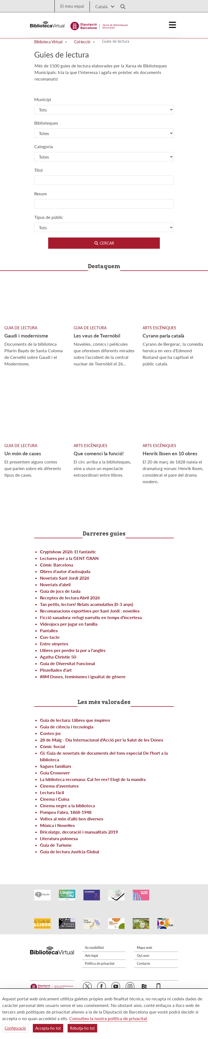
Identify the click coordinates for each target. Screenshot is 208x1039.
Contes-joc (50, 733)
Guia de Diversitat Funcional (67, 663)
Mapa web (144, 942)
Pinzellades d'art (56, 669)
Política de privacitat (99, 958)
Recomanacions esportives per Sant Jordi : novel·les (90, 610)
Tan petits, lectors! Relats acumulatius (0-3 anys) (86, 604)
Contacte (143, 958)
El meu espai (72, 5)
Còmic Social (52, 746)
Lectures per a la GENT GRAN (69, 558)
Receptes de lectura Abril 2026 (70, 597)
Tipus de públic (48, 217)
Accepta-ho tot (48, 1028)
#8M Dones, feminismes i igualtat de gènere (83, 676)
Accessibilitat (94, 942)
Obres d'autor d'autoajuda (65, 571)
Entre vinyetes (54, 643)
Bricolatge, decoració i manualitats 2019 (79, 831)
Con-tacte (50, 637)
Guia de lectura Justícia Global (69, 851)
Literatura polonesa (59, 838)
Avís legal (91, 950)
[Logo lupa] (121, 5)
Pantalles (49, 630)
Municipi (42, 99)
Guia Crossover (55, 772)
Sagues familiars (55, 766)
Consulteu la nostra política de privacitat (108, 1018)
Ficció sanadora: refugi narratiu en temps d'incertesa (91, 617)
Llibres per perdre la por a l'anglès (72, 650)
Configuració (15, 1028)
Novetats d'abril (55, 584)
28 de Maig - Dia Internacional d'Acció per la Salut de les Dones (101, 739)
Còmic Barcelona (56, 564)
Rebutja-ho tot (82, 1028)
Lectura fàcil (52, 792)
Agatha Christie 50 (58, 656)
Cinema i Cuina (54, 799)
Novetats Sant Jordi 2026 (64, 577)
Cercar (104, 243)
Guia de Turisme (56, 845)
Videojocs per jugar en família (68, 623)
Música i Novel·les (57, 825)
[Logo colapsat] (172, 25)
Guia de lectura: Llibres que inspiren (75, 720)
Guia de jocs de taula (60, 591)
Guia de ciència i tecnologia (66, 726)
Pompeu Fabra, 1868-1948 (65, 812)
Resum (40, 193)
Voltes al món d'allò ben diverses (71, 818)
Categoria (43, 146)
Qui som (143, 950)
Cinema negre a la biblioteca (67, 805)
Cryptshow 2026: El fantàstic (68, 551)
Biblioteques (46, 122)
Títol (38, 170)
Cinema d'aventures (59, 785)
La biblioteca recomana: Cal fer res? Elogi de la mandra (93, 779)
